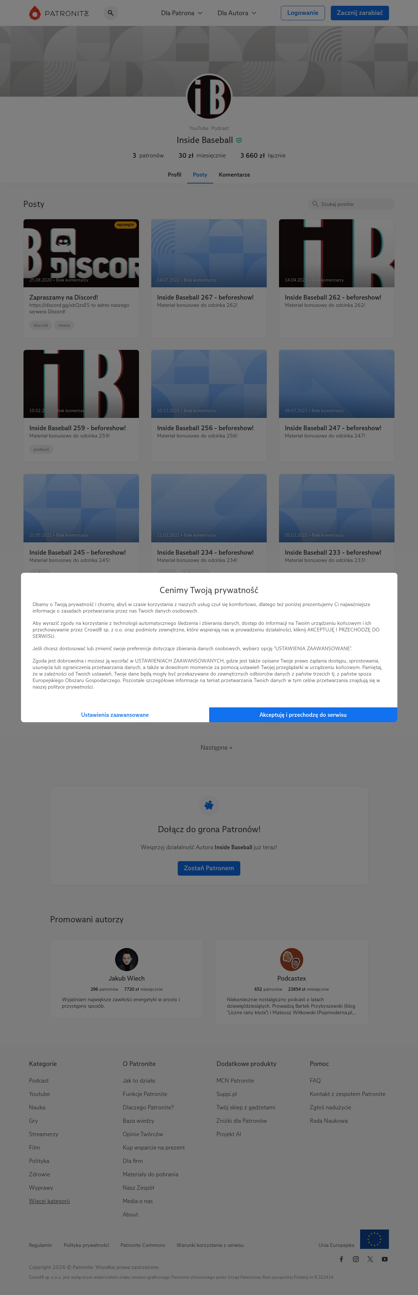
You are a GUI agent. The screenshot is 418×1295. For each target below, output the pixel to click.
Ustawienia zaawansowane (115, 715)
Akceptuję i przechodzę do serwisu (303, 715)
